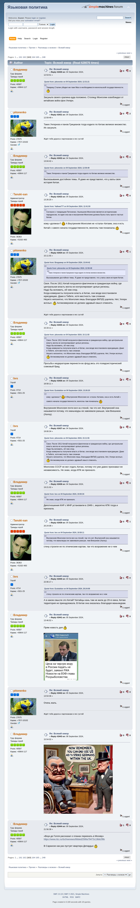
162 (24, 57)
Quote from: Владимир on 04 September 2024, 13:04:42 (67, 262)
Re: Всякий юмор (59, 69)
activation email (32, 20)
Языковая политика (27, 7)
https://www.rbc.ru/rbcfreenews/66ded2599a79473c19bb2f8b (74, 839)
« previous (121, 53)
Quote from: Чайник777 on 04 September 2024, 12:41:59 (67, 206)
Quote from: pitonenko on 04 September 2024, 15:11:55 (66, 335)
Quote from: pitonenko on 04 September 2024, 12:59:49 (66, 168)
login (34, 18)
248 (43, 57)
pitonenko (19, 112)
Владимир (20, 69)
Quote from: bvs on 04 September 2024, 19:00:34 (64, 494)
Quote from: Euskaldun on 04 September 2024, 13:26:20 (67, 390)
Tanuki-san (20, 194)
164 (33, 57)
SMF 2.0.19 (58, 894)
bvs (15, 378)
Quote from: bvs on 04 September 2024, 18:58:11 (64, 533)
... (18, 57)
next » (129, 53)
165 (37, 57)
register (42, 18)
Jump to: (99, 875)
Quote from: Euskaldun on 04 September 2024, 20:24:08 (67, 589)
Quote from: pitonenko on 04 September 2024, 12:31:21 (66, 82)
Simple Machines (82, 894)
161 (20, 57)
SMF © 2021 (69, 894)
